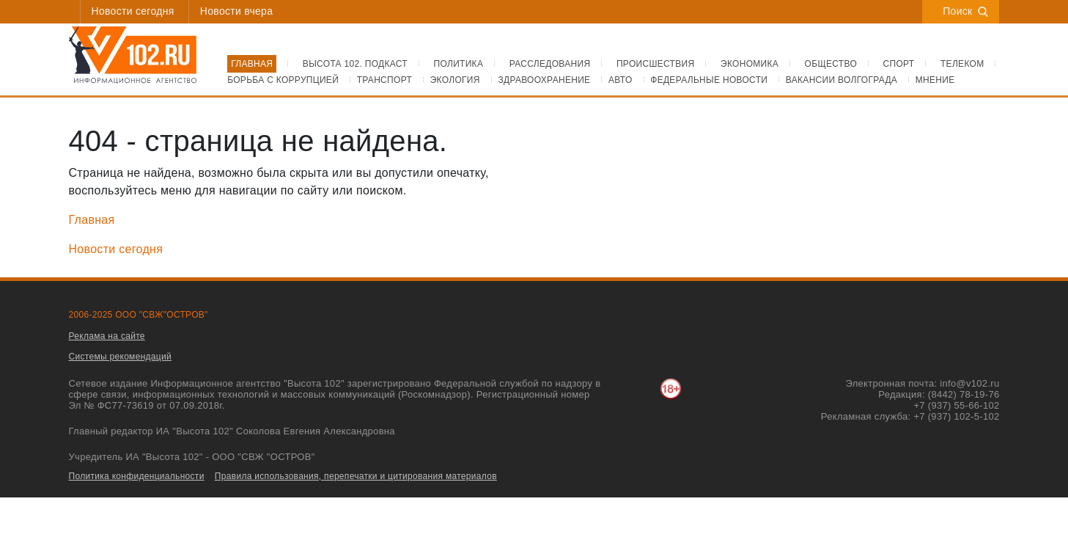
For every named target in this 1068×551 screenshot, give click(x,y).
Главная (92, 220)
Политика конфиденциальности (137, 476)
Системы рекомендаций (120, 356)
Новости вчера (236, 11)
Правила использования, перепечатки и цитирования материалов (356, 476)
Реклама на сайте (107, 336)
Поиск (965, 11)
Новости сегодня (133, 11)
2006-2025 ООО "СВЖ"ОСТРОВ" (138, 315)
